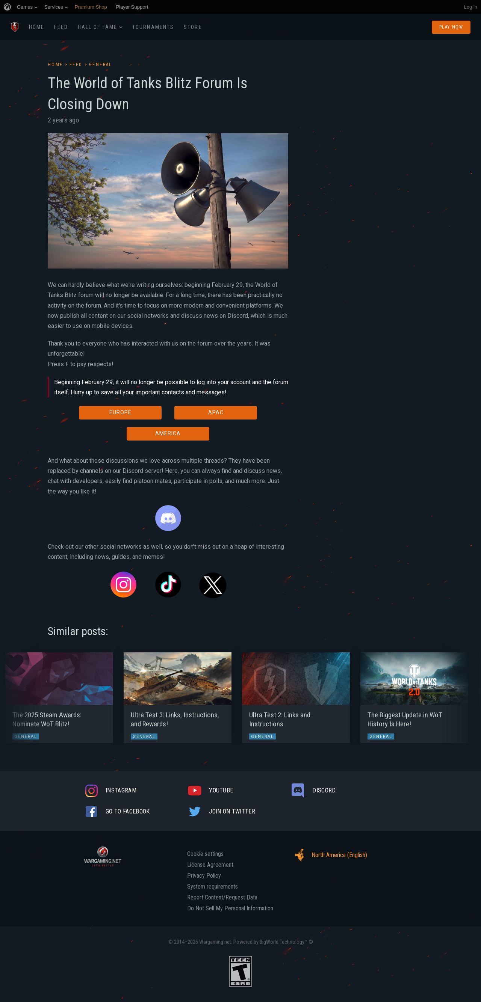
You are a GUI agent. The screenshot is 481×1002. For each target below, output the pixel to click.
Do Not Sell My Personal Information (230, 908)
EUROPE (120, 412)
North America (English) (328, 855)
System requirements (212, 887)
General (100, 64)
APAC (216, 412)
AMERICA (168, 433)
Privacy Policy (204, 876)
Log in (470, 7)
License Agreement (210, 865)
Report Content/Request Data (222, 898)
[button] (19, 694)
